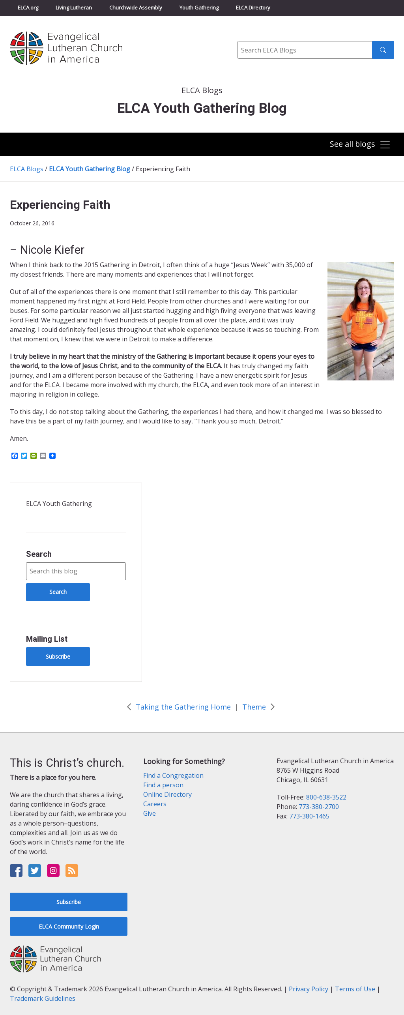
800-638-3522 (326, 797)
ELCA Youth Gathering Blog (89, 169)
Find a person (163, 785)
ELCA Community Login (69, 926)
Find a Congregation (173, 775)
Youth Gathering (199, 7)
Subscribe (58, 656)
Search (39, 554)
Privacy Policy (308, 989)
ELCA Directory (253, 7)
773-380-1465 (309, 816)
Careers (154, 804)
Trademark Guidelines (42, 998)
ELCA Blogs (26, 169)
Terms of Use (355, 989)
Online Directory (167, 794)
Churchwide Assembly (135, 7)
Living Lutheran (74, 7)
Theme (254, 707)
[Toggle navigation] (360, 145)
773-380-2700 (319, 806)
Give (149, 813)
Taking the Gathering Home (183, 707)
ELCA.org (28, 7)
